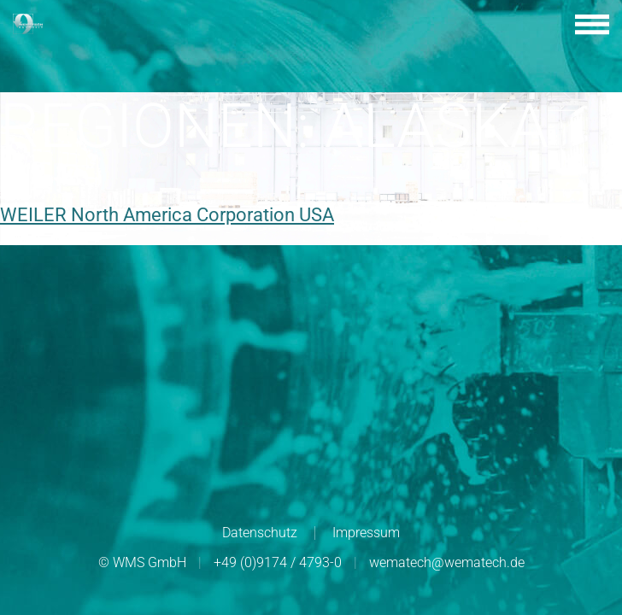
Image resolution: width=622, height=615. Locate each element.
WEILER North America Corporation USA (167, 215)
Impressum (366, 532)
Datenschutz (259, 532)
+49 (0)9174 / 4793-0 (278, 562)
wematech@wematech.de (447, 562)
